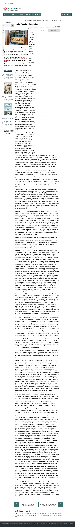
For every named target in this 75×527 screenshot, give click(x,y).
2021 (40, 513)
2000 (60, 515)
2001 (57, 515)
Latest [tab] (42, 30)
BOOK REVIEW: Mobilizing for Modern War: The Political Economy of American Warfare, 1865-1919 (47, 119)
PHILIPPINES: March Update (45, 108)
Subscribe (6, 69)
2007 (38, 515)
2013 (19, 515)
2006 (41, 515)
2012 (22, 515)
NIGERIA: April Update (43, 37)
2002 (54, 515)
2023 (34, 513)
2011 (26, 515)
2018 (49, 513)
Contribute (22, 1)
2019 (46, 513)
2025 (28, 513)
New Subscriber (31, 1)
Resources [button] (36, 14)
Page (12, 9)
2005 (44, 515)
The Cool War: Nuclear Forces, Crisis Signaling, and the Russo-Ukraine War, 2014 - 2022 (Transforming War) (7, 70)
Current (24, 513)
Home (5, 1)
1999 (16, 516)
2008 (35, 515)
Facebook (18, 65)
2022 (37, 513)
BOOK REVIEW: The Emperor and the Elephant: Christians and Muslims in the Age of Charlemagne (47, 55)
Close (16, 69)
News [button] (6, 14)
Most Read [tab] (54, 30)
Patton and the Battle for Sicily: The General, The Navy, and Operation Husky (7, 91)
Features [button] (13, 14)
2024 (31, 513)
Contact (15, 1)
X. (6, 66)
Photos (21, 14)
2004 (47, 515)
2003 (51, 515)
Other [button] (28, 14)
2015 (59, 513)
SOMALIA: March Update (44, 72)
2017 (52, 513)
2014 (16, 515)
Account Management (9, 3)
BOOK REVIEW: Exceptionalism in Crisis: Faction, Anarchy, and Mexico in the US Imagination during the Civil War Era (48, 85)
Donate (12, 69)
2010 (29, 515)
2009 (32, 515)
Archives (57, 26)
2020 (43, 513)
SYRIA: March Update (43, 111)
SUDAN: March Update (43, 149)
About (9, 1)
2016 (56, 513)
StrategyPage (11, 523)
